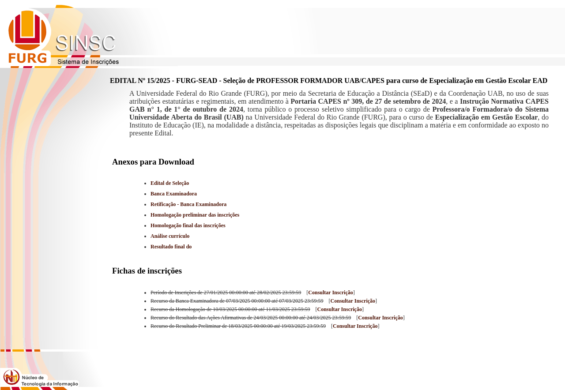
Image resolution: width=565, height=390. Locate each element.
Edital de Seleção (170, 183)
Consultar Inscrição (330, 292)
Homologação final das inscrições (188, 225)
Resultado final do (171, 247)
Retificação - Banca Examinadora (188, 204)
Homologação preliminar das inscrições (195, 215)
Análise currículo (170, 236)
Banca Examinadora (174, 194)
